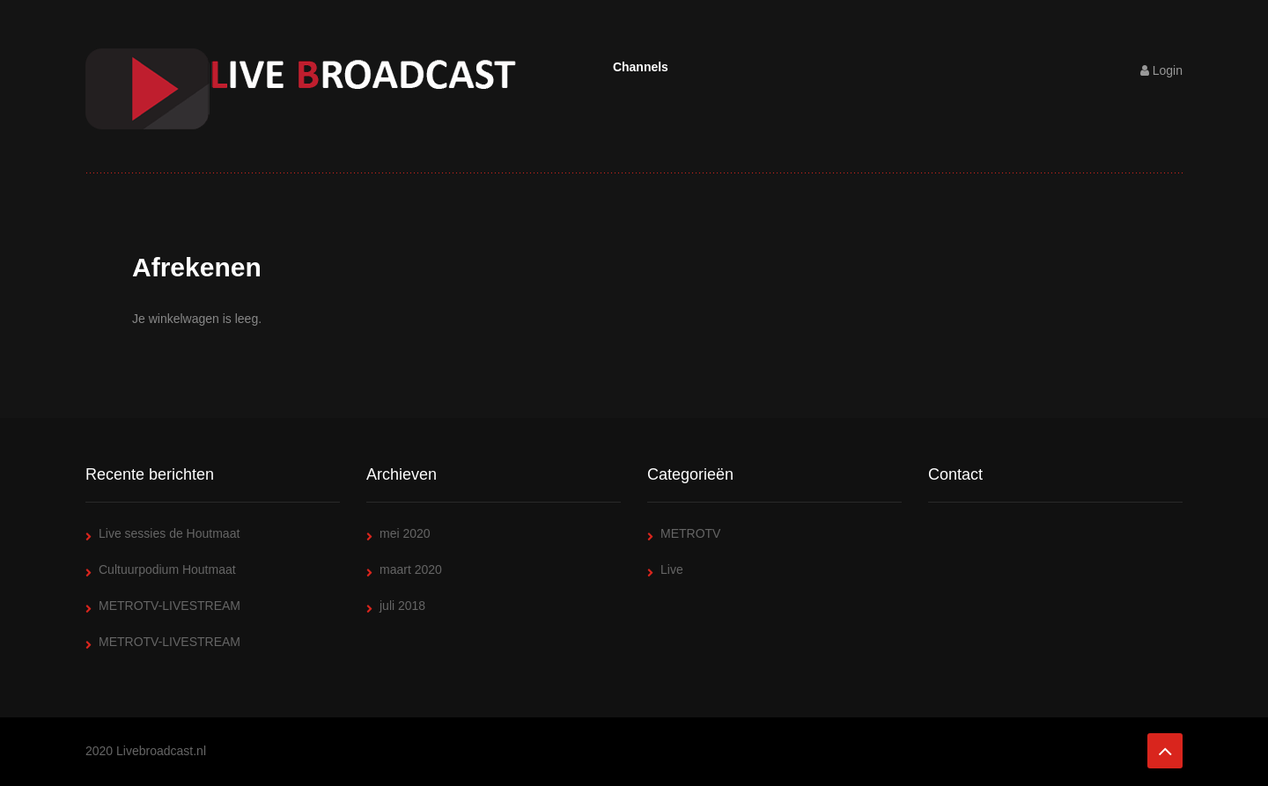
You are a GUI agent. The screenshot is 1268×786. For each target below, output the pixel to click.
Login (1161, 70)
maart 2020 (411, 569)
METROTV (690, 533)
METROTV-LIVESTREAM (169, 606)
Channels (640, 67)
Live (671, 569)
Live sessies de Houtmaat (169, 533)
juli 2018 (402, 606)
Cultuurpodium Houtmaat (167, 569)
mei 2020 (405, 533)
